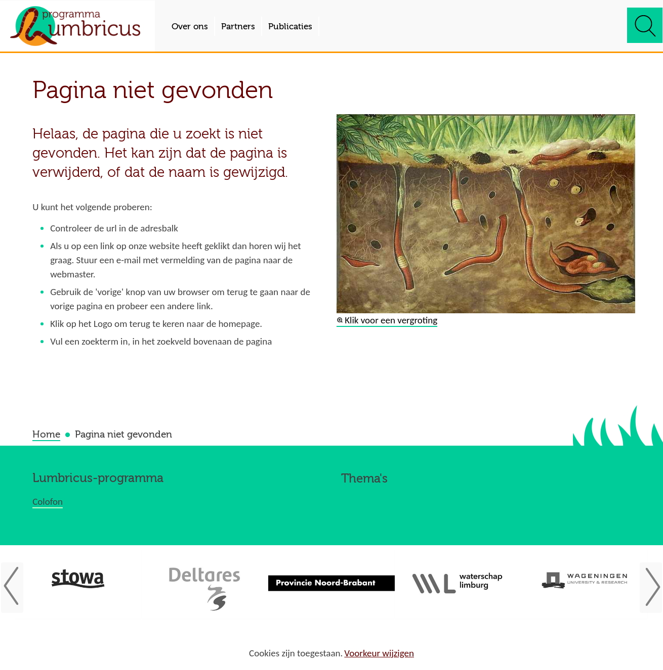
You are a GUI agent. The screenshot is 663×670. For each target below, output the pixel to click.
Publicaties (290, 26)
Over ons (190, 26)
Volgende (647, 587)
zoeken (644, 25)
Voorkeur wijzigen (379, 653)
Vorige (15, 587)
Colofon (47, 501)
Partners (238, 26)
